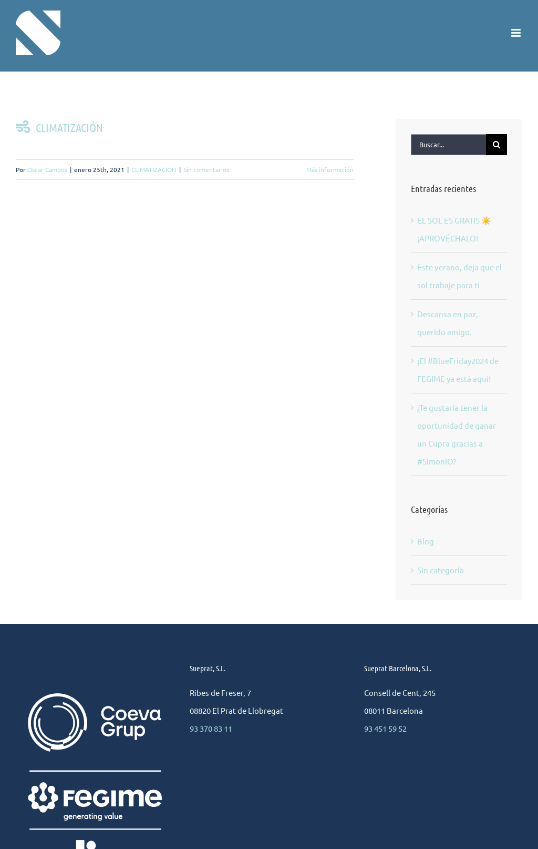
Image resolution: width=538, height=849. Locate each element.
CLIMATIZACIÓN (59, 127)
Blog (425, 541)
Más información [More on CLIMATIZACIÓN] (330, 169)
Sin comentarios (206, 169)
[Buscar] (496, 144)
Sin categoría (440, 570)
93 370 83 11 (211, 728)
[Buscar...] (448, 144)
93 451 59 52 (385, 728)
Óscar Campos (47, 169)
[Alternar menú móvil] (516, 32)
